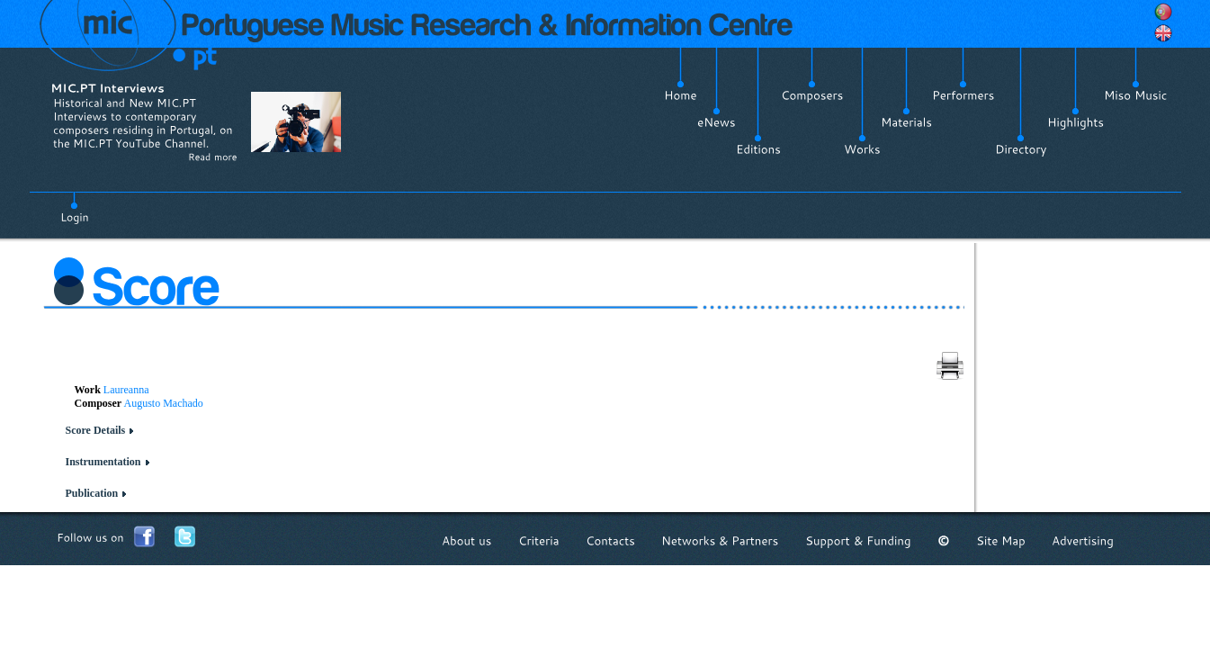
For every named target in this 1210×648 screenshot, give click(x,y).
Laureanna (126, 389)
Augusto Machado (163, 403)
